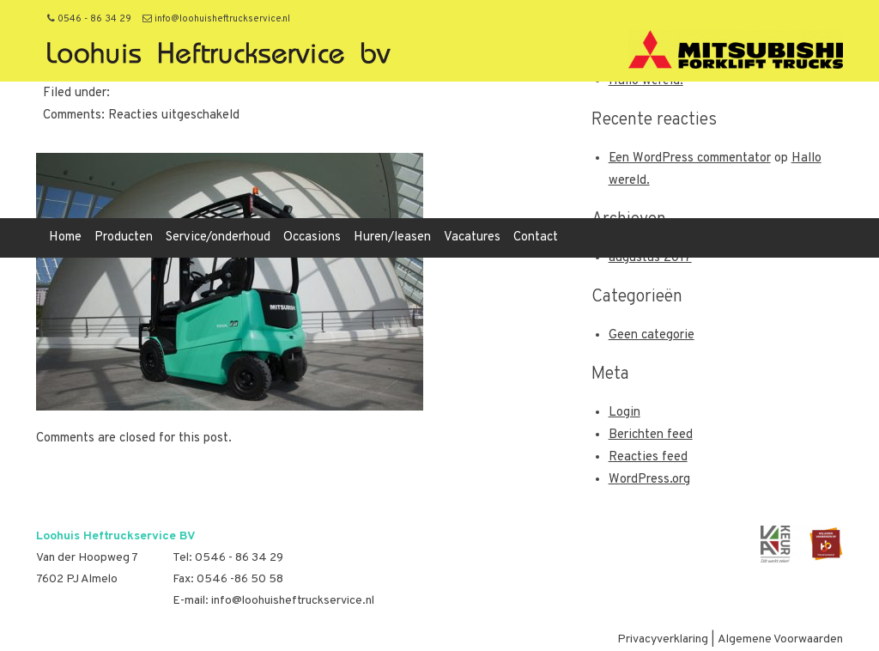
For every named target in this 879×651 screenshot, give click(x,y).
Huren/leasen (392, 237)
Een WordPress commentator (690, 158)
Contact (535, 237)
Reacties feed (648, 457)
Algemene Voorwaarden (780, 639)
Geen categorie (651, 335)
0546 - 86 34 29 (89, 19)
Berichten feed (651, 435)
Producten (123, 237)
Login (624, 413)
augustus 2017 (650, 258)
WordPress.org (649, 480)
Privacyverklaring (662, 639)
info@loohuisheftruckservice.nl (216, 19)
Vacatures (472, 237)
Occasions (312, 237)
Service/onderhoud (218, 237)
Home (65, 237)
